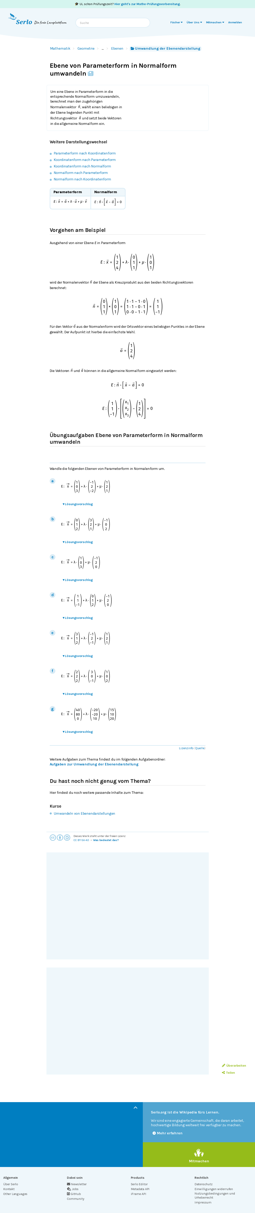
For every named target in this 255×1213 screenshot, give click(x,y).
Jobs (73, 1189)
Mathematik (60, 48)
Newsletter (77, 1184)
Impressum (203, 1202)
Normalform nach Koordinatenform (82, 179)
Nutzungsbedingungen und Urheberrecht (215, 1195)
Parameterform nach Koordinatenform (85, 153)
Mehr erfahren (168, 1133)
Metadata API (140, 1189)
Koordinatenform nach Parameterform (85, 160)
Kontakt (9, 1189)
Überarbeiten (234, 1065)
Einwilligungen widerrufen (214, 1189)
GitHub (74, 1194)
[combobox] (112, 23)
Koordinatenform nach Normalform (82, 166)
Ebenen (117, 48)
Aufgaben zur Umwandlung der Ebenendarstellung (94, 764)
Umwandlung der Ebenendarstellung (165, 48)
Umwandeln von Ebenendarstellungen (84, 813)
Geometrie (85, 48)
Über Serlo (10, 1184)
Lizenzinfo (186, 748)
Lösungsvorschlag (78, 504)
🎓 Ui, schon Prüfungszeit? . (127, 4)
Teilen (228, 1073)
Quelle (199, 748)
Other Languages (15, 1194)
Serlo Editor (139, 1184)
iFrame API (138, 1194)
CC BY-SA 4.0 (81, 840)
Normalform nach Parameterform (81, 172)
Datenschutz (204, 1184)
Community (75, 1199)
